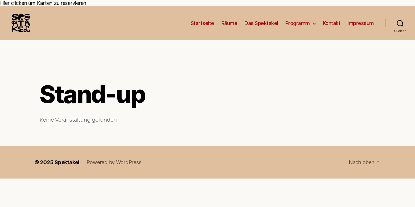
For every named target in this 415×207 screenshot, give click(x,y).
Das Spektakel (261, 27)
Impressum (361, 27)
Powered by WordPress (114, 170)
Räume (229, 27)
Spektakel (67, 170)
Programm (297, 27)
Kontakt (332, 27)
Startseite (202, 27)
